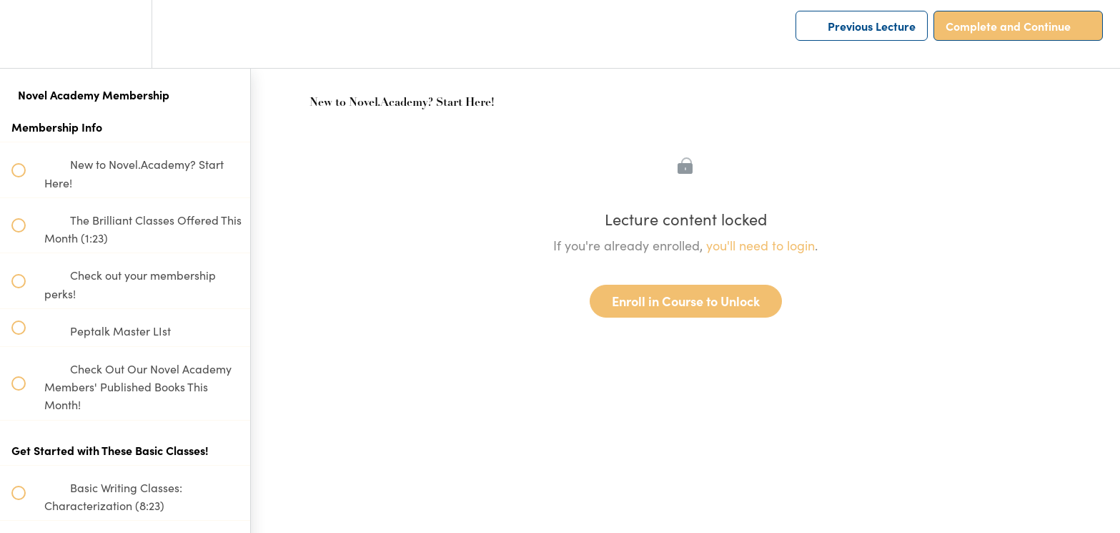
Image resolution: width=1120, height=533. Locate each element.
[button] (26, 34)
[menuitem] (125, 34)
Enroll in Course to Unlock (686, 301)
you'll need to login (760, 245)
